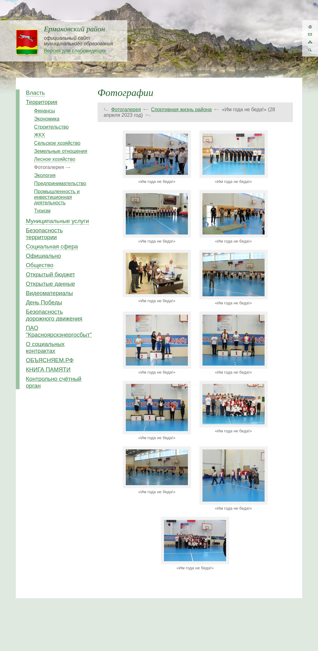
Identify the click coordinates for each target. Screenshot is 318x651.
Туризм (42, 210)
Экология (45, 175)
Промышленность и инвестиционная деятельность (57, 197)
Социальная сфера (52, 246)
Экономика (47, 118)
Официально (43, 256)
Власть (35, 92)
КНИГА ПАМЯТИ (48, 369)
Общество (39, 265)
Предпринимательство (60, 183)
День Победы (44, 302)
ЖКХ (39, 135)
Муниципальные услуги (57, 221)
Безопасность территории (44, 233)
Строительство (51, 127)
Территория (41, 102)
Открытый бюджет (50, 274)
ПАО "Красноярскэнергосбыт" (59, 331)
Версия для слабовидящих (75, 50)
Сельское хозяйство (57, 143)
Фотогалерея (126, 109)
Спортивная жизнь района (181, 109)
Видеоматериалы (49, 293)
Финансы (44, 110)
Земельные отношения (60, 151)
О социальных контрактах (45, 347)
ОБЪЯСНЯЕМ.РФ (50, 360)
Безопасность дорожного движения (54, 315)
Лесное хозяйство (54, 159)
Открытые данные (50, 283)
